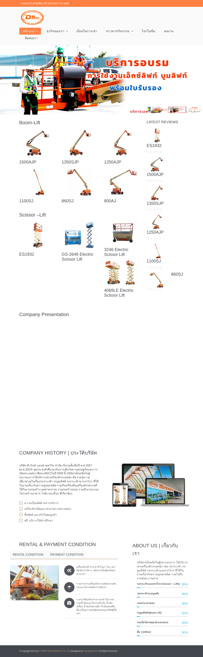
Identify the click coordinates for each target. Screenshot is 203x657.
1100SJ (26, 200)
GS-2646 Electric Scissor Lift (77, 256)
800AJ (110, 200)
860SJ (68, 200)
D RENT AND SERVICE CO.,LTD (55, 651)
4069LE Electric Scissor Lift (119, 293)
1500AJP (27, 162)
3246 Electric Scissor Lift (116, 252)
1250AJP (112, 162)
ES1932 (26, 254)
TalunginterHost (91, 651)
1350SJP (70, 162)
